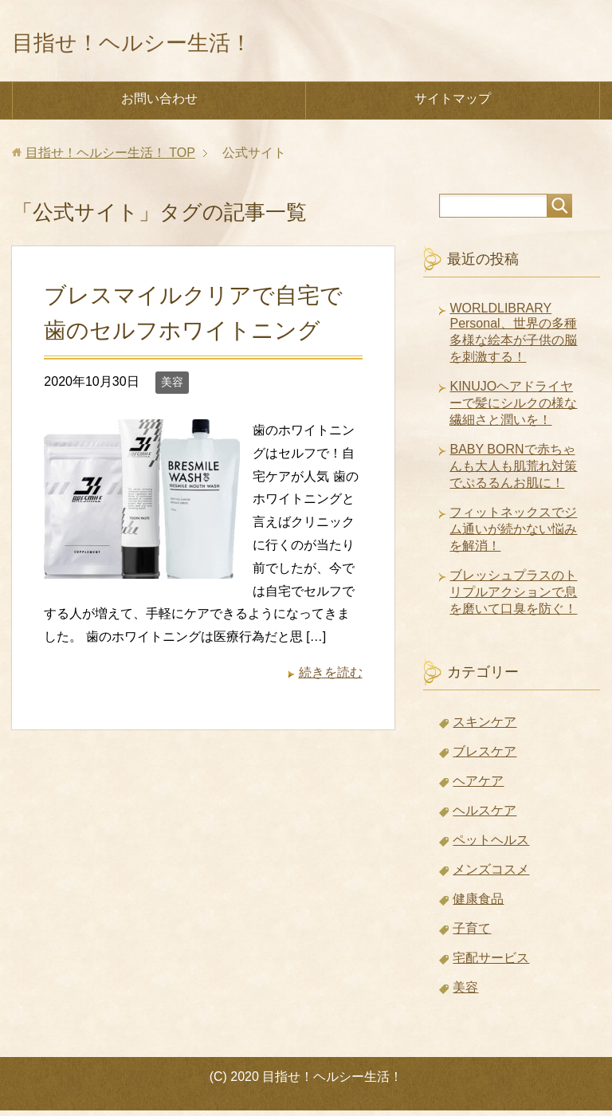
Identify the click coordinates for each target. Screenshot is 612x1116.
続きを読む (331, 678)
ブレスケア (484, 757)
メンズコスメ (491, 875)
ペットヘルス (491, 845)
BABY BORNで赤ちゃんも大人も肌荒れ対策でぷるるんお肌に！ (513, 471)
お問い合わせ (159, 104)
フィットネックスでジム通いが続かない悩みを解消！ (513, 534)
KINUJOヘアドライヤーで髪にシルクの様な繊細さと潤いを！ (513, 408)
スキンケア (484, 727)
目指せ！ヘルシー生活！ (171, 42)
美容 (172, 387)
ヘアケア (478, 786)
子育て (472, 934)
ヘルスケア (484, 816)
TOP (110, 158)
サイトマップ (452, 104)
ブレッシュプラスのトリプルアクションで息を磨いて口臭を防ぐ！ (513, 597)
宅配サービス (491, 963)
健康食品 (478, 904)
